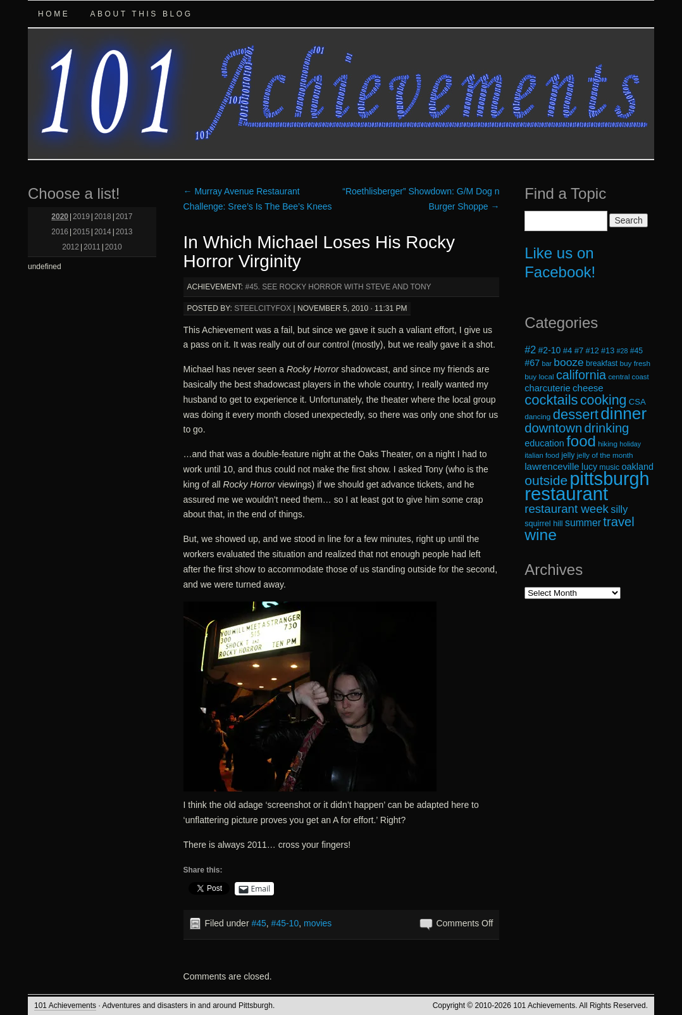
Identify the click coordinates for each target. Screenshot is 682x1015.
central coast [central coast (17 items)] (628, 377)
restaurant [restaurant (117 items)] (566, 493)
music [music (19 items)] (609, 467)
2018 (102, 216)
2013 (124, 231)
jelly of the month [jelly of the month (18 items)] (605, 455)
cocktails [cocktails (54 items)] (551, 400)
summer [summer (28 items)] (583, 522)
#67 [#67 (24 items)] (532, 363)
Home (54, 13)
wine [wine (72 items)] (540, 534)
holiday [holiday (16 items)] (630, 444)
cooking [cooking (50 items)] (603, 400)
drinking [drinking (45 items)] (607, 428)
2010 (113, 247)
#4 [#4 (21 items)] (568, 350)
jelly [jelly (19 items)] (567, 455)
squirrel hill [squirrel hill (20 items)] (543, 523)
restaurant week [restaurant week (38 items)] (566, 508)
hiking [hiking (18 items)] (607, 443)
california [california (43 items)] (581, 375)
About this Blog (141, 13)
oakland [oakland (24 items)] (638, 467)
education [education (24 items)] (544, 443)
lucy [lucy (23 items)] (589, 467)
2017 (124, 216)
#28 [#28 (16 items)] (622, 351)
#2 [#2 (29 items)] (530, 349)
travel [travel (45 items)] (618, 522)
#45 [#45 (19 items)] (636, 350)
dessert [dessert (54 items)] (575, 414)
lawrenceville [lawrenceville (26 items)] (552, 466)
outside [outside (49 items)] (545, 480)
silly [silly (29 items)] (619, 509)
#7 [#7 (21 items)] (579, 350)
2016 (59, 231)
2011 (92, 247)
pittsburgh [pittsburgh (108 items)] (610, 479)
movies (318, 923)
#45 (258, 923)
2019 (81, 216)
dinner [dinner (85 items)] (623, 413)
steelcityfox (262, 308)
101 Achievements (65, 1005)
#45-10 (285, 923)
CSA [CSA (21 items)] (637, 402)
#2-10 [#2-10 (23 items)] (549, 350)
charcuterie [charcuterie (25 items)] (547, 388)
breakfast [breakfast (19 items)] (601, 363)
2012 (70, 247)
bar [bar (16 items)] (547, 363)
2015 (81, 231)
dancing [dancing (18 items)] (537, 416)
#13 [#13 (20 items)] (607, 350)
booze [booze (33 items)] (568, 362)
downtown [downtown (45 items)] (553, 428)
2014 (102, 231)
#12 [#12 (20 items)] (592, 350)
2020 (59, 216)
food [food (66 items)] (581, 441)
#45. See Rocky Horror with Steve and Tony (338, 286)
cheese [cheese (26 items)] (588, 387)
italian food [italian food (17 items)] (541, 455)
